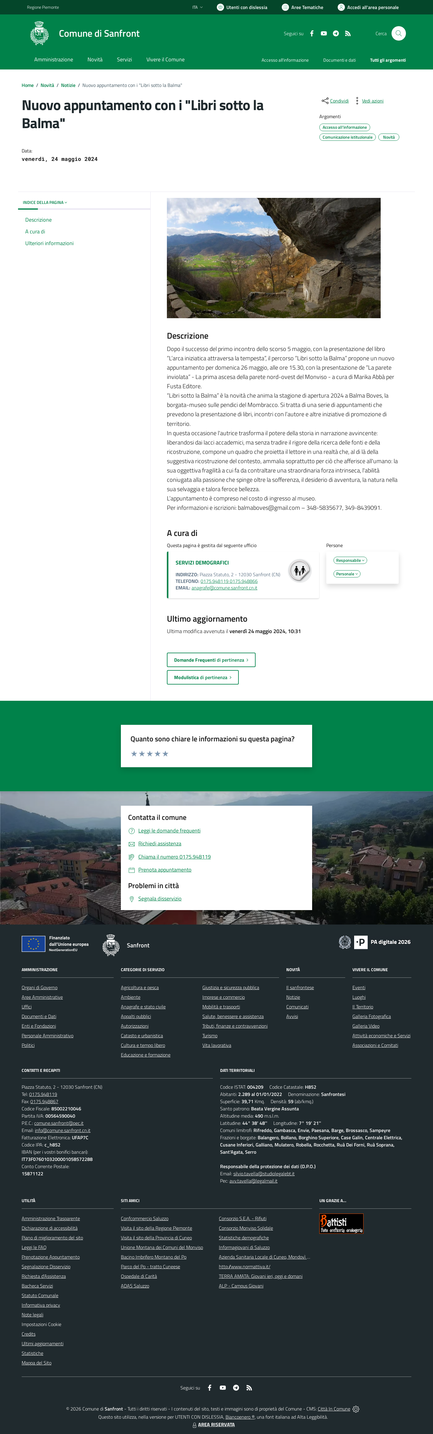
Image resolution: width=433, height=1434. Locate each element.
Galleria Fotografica (371, 1016)
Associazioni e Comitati (375, 1045)
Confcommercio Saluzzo (144, 1218)
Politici (28, 1045)
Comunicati (297, 1006)
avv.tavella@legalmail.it (253, 1180)
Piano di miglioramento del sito (52, 1237)
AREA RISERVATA (213, 1424)
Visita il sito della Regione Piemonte (156, 1228)
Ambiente (130, 997)
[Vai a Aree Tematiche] (302, 7)
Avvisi (292, 1016)
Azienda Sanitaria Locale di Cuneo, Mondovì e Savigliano (275, 1256)
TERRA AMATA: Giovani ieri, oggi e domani (260, 1276)
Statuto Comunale (40, 1295)
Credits (28, 1333)
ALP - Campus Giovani (241, 1285)
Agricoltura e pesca (140, 987)
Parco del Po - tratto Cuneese (150, 1266)
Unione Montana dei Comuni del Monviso (162, 1247)
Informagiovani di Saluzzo (244, 1247)
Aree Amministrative (42, 997)
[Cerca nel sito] (399, 33)
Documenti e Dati (39, 1016)
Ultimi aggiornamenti (42, 1343)
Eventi (358, 987)
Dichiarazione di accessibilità (50, 1228)
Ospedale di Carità (139, 1276)
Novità (47, 85)
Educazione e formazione (145, 1054)
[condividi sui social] (334, 101)
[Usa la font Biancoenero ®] (242, 7)
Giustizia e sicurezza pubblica (230, 987)
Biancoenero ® (240, 1416)
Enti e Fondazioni (39, 1025)
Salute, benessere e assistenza (233, 1016)
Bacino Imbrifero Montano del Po (153, 1256)
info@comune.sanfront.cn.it (63, 1130)
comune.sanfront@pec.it (59, 1123)
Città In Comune (334, 1408)
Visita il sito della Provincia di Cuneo (156, 1237)
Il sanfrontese (300, 987)
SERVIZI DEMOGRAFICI (202, 563)
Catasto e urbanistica (142, 1035)
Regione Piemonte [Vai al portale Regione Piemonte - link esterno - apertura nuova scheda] (43, 7)
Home (28, 85)
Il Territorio (362, 1006)
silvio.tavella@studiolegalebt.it (264, 1173)
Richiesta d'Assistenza (44, 1276)
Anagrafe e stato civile (143, 1006)
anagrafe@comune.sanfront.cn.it (224, 587)
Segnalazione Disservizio (46, 1266)
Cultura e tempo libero (143, 1045)
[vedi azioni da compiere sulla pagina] (368, 101)
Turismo (209, 1035)
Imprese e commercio (223, 997)
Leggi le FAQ (34, 1247)
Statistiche (32, 1353)
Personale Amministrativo (47, 1035)
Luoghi (359, 997)
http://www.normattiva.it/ (244, 1266)
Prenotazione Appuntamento (51, 1256)
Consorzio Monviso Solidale (246, 1228)
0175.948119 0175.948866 (229, 581)
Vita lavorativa (216, 1045)
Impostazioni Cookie (41, 1324)
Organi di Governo (39, 987)
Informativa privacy (41, 1305)
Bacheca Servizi (37, 1285)
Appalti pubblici (136, 1016)
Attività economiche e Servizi (381, 1035)
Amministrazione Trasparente (51, 1218)
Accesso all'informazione (285, 60)
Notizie (68, 85)
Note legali (32, 1314)
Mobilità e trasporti (221, 1006)
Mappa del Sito (36, 1362)
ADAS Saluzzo (135, 1285)
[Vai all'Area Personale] (368, 7)
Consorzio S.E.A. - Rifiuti (242, 1218)
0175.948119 (43, 1094)
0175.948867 (44, 1101)
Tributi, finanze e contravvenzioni (235, 1025)
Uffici (27, 1006)
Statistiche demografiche (244, 1237)
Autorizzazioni (135, 1025)
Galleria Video (365, 1025)
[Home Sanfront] (83, 33)
